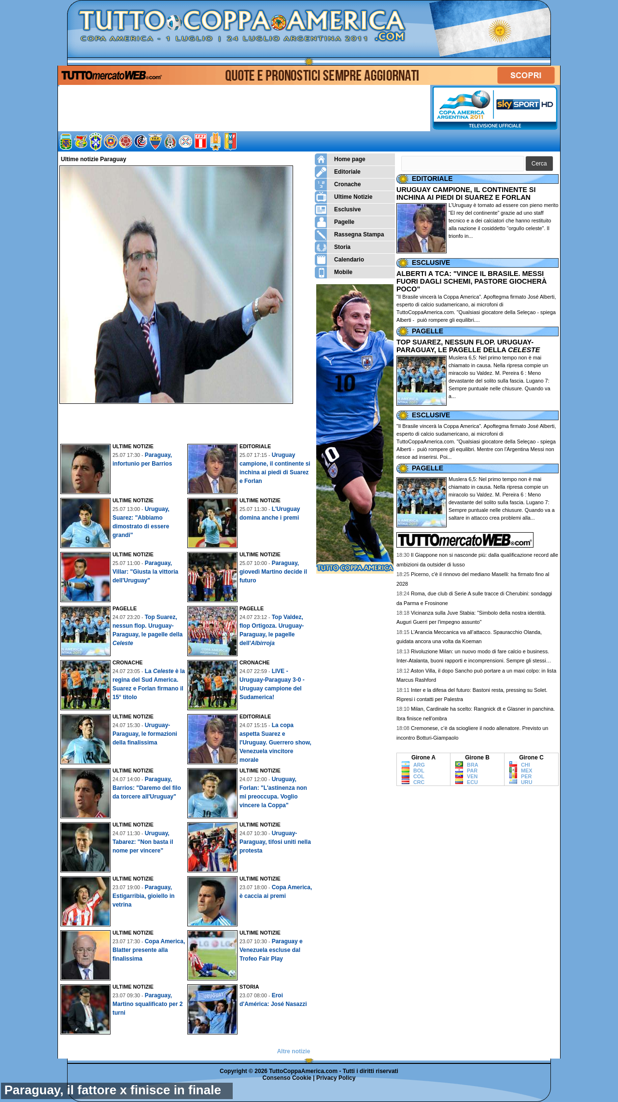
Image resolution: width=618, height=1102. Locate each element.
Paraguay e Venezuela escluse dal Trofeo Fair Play (271, 950)
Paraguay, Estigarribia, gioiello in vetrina (143, 896)
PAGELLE (427, 331)
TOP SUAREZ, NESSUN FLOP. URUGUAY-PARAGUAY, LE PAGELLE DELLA (468, 346)
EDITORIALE (432, 178)
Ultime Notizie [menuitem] (343, 197)
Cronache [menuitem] (338, 185)
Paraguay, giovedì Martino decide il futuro (273, 572)
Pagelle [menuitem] (334, 222)
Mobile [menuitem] (333, 272)
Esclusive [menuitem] (338, 210)
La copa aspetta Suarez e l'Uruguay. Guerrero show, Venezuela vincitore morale (275, 742)
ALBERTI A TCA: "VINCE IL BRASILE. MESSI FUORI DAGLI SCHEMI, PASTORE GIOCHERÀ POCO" (471, 281)
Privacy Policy (335, 1077)
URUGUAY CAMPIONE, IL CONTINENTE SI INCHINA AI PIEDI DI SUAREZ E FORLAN (465, 193)
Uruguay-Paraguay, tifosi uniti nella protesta (275, 842)
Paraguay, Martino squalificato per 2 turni (147, 1004)
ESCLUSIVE (431, 262)
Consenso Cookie (287, 1077)
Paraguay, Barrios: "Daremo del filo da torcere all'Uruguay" (146, 788)
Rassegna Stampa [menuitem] (349, 235)
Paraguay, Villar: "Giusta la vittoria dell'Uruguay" (145, 572)
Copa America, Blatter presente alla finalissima (148, 950)
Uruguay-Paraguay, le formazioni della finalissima (144, 734)
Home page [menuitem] (340, 159)
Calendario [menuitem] (339, 260)
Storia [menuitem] (333, 247)
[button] (539, 164)
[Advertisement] (187, 421)
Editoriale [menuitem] (338, 172)
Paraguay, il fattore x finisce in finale (112, 1090)
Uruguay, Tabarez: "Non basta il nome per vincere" (142, 842)
